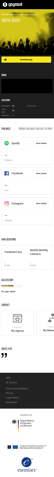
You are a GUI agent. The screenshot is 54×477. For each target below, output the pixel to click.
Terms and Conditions (17, 388)
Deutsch (13, 382)
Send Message (26, 59)
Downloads (11, 402)
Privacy (9, 393)
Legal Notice (12, 397)
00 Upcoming (7, 286)
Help (8, 377)
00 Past (18, 286)
